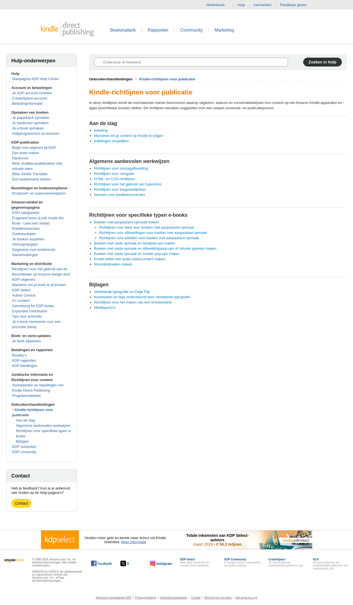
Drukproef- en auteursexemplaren (39, 193)
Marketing (224, 30)
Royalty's (19, 355)
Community (191, 30)
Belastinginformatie (27, 103)
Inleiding (100, 130)
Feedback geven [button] (296, 5)
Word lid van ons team (218, 597)
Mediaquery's (104, 307)
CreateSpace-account (29, 98)
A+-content (21, 300)
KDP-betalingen (24, 366)
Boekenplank (123, 30)
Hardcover (20, 158)
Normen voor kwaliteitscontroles (119, 195)
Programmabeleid (26, 396)
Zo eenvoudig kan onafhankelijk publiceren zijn (286, 562)
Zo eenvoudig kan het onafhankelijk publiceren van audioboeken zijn (330, 564)
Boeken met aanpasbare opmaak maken (126, 222)
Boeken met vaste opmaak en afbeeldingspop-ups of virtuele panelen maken (155, 248)
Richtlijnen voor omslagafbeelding (121, 168)
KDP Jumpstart (24, 447)
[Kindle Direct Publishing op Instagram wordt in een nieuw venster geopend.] (161, 563)
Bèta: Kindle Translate (29, 174)
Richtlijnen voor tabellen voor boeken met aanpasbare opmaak (149, 238)
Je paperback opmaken (31, 118)
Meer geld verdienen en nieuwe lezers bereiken (194, 562)
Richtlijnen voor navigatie (114, 174)
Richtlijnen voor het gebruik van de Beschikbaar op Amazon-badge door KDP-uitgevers (41, 274)
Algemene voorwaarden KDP (114, 597)
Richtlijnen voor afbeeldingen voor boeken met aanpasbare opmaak (153, 233)
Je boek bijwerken (26, 341)
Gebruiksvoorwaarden (173, 597)
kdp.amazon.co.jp (246, 597)
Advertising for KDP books (33, 306)
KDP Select (21, 290)
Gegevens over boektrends (33, 249)
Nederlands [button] (217, 5)
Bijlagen (22, 441)
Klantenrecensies (26, 228)
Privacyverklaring (145, 597)
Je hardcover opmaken (30, 123)
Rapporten (158, 30)
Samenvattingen (25, 255)
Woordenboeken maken (113, 264)
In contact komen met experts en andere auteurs (242, 562)
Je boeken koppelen (28, 239)
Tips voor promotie (27, 316)
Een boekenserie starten (31, 179)
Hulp (241, 5)
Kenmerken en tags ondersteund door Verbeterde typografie (142, 297)
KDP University (24, 452)
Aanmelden (262, 5)
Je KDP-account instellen (32, 93)
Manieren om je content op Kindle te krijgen (128, 136)
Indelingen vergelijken (111, 141)
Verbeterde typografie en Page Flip (122, 292)
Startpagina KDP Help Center (35, 79)
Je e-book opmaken (28, 128)
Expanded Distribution (29, 311)
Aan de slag (25, 420)
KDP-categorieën (26, 213)
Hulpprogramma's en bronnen (36, 133)
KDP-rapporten (24, 360)
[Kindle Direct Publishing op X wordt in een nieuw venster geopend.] (130, 563)
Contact (21, 503)
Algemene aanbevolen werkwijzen (43, 425)
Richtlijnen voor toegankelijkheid (120, 189)
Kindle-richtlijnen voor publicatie (167, 79)
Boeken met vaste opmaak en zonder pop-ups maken (137, 254)
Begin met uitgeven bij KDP (34, 147)
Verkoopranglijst (25, 244)
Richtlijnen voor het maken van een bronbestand (132, 302)
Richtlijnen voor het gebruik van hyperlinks (128, 184)
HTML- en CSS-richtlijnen (114, 179)
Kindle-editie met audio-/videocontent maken (129, 259)
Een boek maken (25, 153)
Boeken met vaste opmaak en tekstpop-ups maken (134, 243)
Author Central (23, 295)
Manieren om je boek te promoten (39, 285)
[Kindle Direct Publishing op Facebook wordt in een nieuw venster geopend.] (101, 563)
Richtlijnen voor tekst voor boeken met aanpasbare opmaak (146, 227)
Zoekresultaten (24, 234)
